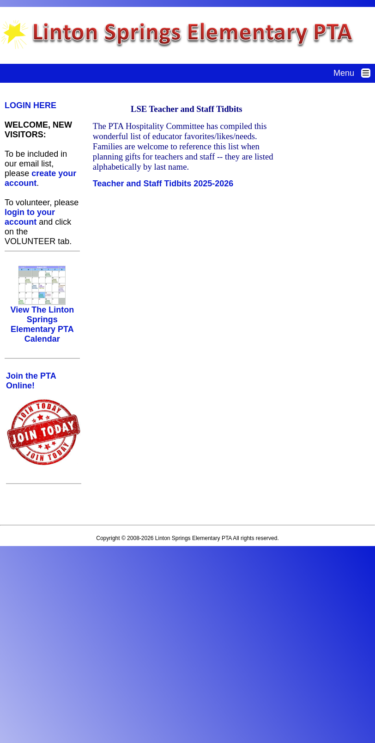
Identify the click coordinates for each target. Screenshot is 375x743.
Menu (354, 73)
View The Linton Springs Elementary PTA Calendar (42, 321)
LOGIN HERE (30, 105)
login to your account (30, 217)
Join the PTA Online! (31, 380)
